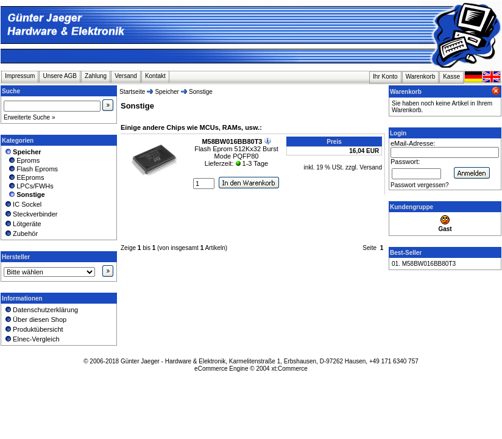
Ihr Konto (385, 76)
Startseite (132, 91)
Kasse (451, 76)
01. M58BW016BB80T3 (424, 263)
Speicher (167, 91)
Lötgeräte (22, 223)
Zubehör (21, 233)
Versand (126, 76)
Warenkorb (421, 76)
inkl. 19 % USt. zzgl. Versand (343, 167)
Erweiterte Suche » (29, 117)
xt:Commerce (289, 368)
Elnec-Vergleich (32, 339)
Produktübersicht (33, 329)
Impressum (20, 76)
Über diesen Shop (35, 319)
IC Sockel (22, 204)
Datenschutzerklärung (41, 309)
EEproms (24, 177)
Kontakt (155, 76)
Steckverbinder (31, 214)
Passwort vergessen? (420, 185)
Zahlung (96, 76)
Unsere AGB (60, 76)
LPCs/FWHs (29, 186)
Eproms (22, 160)
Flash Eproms (31, 169)
